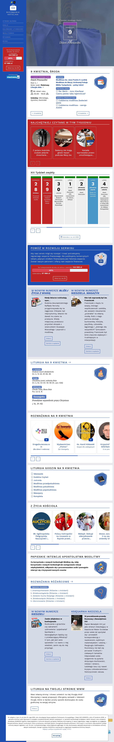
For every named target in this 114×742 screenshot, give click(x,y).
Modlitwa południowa (42, 487)
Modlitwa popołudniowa (43, 490)
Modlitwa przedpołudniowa (45, 483)
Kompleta (37, 496)
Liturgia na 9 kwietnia (51, 362)
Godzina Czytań (39, 477)
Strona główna (9, 21)
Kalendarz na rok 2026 (70, 237)
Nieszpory (37, 493)
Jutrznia (36, 480)
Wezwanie (37, 474)
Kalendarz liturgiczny (13, 29)
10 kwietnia (83, 113)
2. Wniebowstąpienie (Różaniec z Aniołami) (49, 593)
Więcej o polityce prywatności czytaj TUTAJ (57, 729)
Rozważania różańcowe (52, 581)
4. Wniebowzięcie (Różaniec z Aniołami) (48, 598)
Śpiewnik (7, 37)
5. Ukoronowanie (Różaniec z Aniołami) (48, 601)
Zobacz (48, 338)
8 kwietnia (36, 113)
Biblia (5, 25)
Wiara (5, 41)
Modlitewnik (8, 33)
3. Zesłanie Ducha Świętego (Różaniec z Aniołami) (52, 596)
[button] (33, 163)
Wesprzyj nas (13, 68)
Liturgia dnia (37, 87)
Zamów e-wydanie (52, 343)
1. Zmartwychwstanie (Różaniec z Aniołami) (49, 590)
